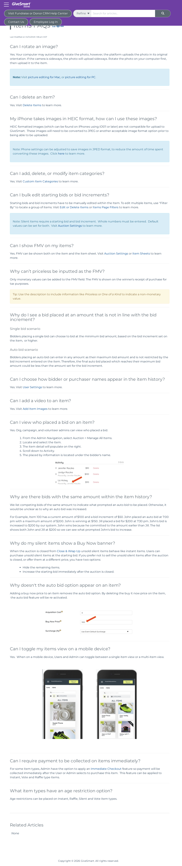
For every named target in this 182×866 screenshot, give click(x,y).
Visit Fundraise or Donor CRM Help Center (38, 13)
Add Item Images (35, 408)
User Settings (32, 387)
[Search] (163, 13)
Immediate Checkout (106, 768)
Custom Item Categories (40, 181)
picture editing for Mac (44, 77)
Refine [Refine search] (83, 13)
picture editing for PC (80, 77)
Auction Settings (70, 225)
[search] (123, 13)
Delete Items (32, 105)
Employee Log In (46, 22)
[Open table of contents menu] (7, 4)
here (61, 153)
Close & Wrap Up (68, 551)
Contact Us (16, 22)
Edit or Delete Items (74, 207)
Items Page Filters (105, 207)
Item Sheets (141, 253)
